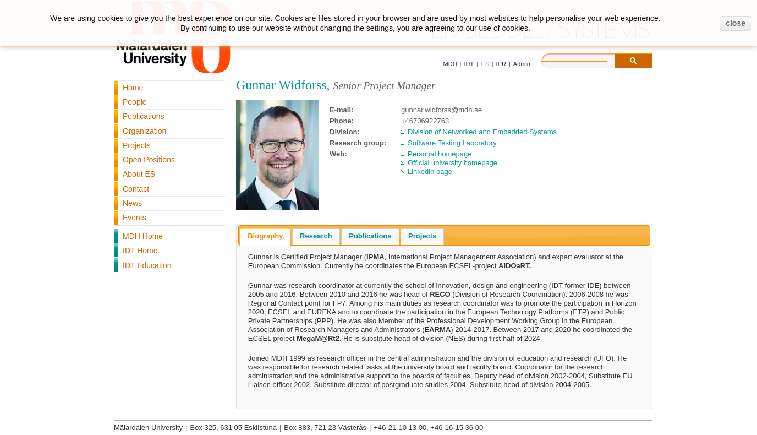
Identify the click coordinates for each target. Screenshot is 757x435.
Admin (521, 64)
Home (133, 87)
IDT (469, 64)
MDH (450, 64)
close (735, 23)
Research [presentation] (316, 236)
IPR (501, 64)
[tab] (265, 237)
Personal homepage (439, 154)
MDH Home (143, 236)
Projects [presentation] (422, 236)
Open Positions (149, 159)
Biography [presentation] (265, 236)
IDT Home (140, 250)
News (132, 203)
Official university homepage (452, 163)
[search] (585, 59)
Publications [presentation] (370, 236)
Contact (136, 188)
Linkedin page (430, 171)
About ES (139, 174)
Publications (143, 116)
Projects (137, 145)
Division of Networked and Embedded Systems (482, 132)
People (135, 101)
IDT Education (147, 265)
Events (134, 217)
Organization (144, 131)
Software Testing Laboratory (452, 143)
